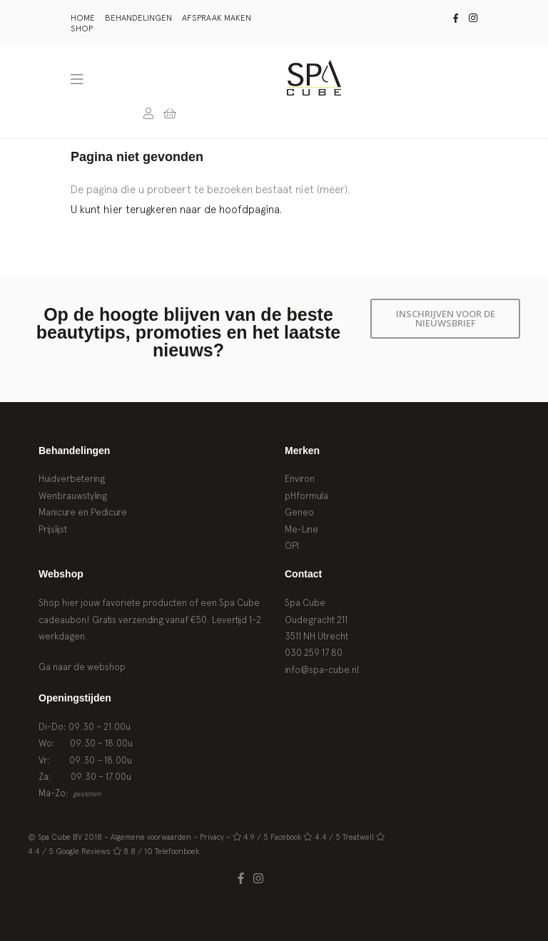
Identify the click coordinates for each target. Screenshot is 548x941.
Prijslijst (53, 529)
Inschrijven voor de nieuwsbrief (445, 318)
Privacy (212, 837)
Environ (300, 478)
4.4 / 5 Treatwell (344, 837)
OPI (292, 545)
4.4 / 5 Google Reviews (69, 851)
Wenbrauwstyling (73, 495)
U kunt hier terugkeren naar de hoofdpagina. (176, 209)
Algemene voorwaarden (151, 837)
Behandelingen (138, 18)
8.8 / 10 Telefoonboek (161, 851)
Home (83, 18)
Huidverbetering (72, 478)
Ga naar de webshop (82, 667)
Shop (82, 29)
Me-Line (301, 529)
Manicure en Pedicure (83, 512)
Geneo (299, 512)
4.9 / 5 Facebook (272, 837)
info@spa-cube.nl (322, 669)
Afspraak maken (216, 18)
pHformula (306, 495)
